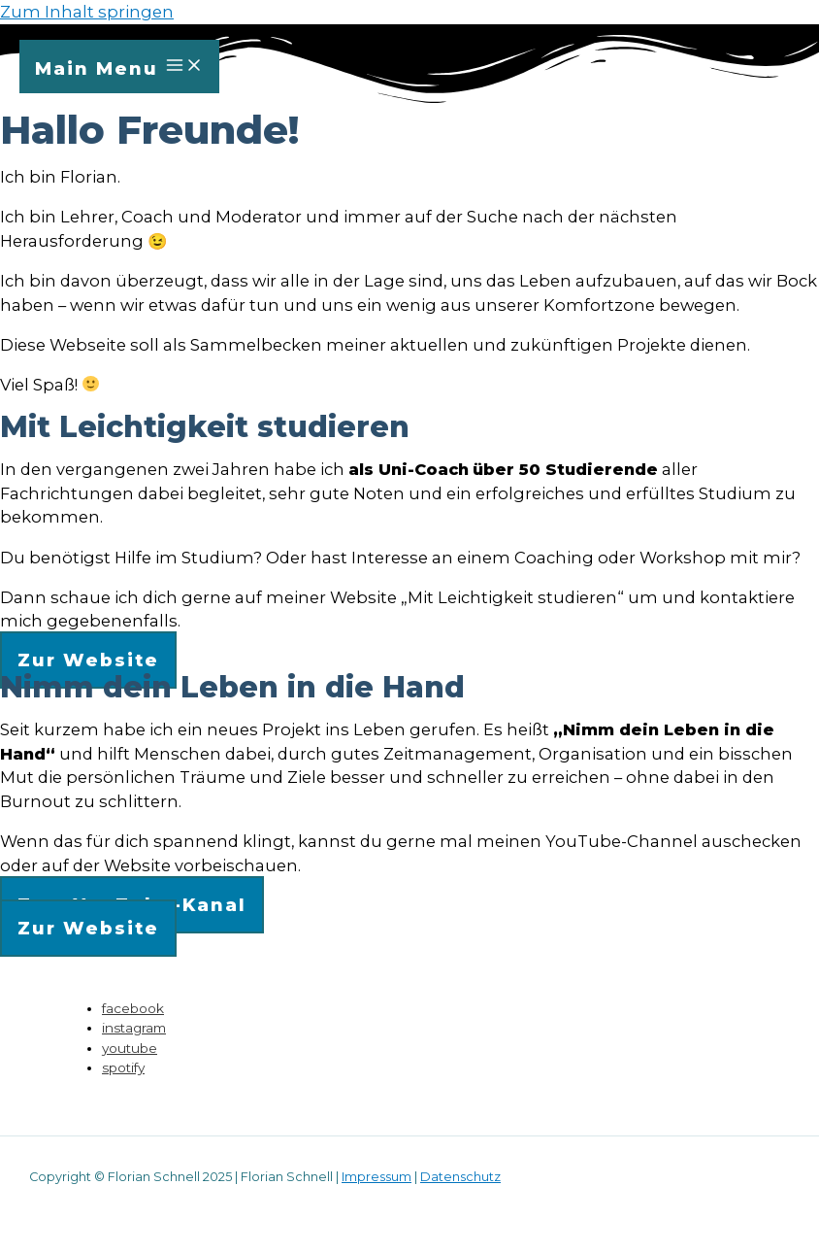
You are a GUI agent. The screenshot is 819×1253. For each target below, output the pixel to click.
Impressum (376, 1176)
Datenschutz (460, 1176)
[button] (88, 660)
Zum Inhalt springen (87, 11)
